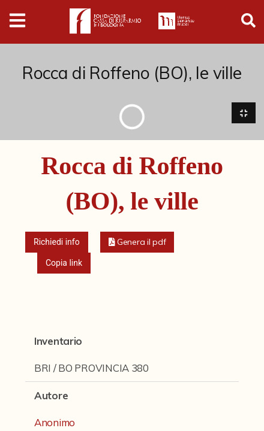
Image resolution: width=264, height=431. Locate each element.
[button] (137, 242)
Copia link (64, 263)
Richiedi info (57, 242)
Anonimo (54, 422)
